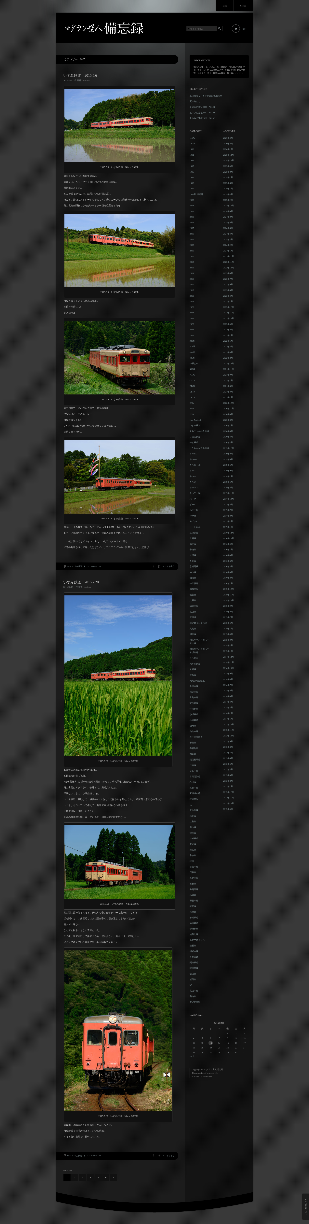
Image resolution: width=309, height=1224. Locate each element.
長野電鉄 (194, 957)
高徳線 (193, 996)
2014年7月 (228, 685)
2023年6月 (228, 284)
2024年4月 (228, 234)
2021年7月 (228, 380)
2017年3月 (228, 516)
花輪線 (193, 912)
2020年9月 (228, 414)
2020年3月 (228, 442)
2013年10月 (228, 735)
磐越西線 (194, 889)
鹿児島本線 (195, 1002)
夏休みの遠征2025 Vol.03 (202, 112)
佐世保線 (194, 583)
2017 (192, 290)
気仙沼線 (194, 810)
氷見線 (193, 816)
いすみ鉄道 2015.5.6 (80, 76)
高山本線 (194, 990)
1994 (192, 160)
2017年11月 (228, 493)
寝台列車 (194, 709)
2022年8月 (228, 329)
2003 (192, 217)
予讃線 (193, 555)
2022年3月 (228, 352)
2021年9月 (228, 375)
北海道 (193, 617)
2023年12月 (228, 256)
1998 (192, 183)
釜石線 (193, 945)
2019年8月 (228, 453)
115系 (192, 138)
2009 (192, 250)
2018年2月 (228, 487)
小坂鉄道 (194, 714)
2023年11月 (228, 262)
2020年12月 (228, 403)
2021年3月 (228, 392)
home (225, 6)
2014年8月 (228, 679)
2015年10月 (228, 600)
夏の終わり (195, 101)
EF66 (192, 414)
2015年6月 (228, 623)
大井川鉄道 (195, 663)
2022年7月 (228, 335)
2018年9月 (228, 470)
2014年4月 (228, 702)
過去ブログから (197, 940)
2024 (192, 329)
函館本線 (194, 606)
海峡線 (193, 844)
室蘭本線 (194, 697)
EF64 (192, 403)
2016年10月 (228, 538)
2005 (192, 228)
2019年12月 (228, 448)
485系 (192, 358)
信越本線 (194, 589)
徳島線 (193, 754)
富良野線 (194, 703)
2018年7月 (228, 476)
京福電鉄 (194, 566)
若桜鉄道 (194, 917)
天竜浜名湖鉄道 (197, 680)
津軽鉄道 (194, 838)
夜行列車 (194, 658)
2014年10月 (228, 668)
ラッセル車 (195, 527)
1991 (192, 155)
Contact (243, 6)
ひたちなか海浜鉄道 (199, 448)
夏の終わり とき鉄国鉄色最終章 (206, 95)
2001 (192, 205)
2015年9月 (228, 606)
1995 (192, 166)
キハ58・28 (96, 566)
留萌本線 (194, 866)
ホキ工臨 (194, 510)
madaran (86, 80)
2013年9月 (228, 741)
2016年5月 (228, 561)
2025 (192, 335)
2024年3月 (228, 239)
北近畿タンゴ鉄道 (198, 623)
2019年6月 (228, 459)
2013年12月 (228, 724)
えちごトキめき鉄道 (199, 431)
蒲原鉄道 (194, 923)
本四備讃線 (195, 776)
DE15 (192, 397)
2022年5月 (228, 341)
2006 (192, 234)
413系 (192, 346)
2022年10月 (228, 318)
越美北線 (194, 934)
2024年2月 (228, 245)
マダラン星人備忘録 (213, 1069)
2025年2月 (228, 200)
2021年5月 (228, 386)
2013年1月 (228, 786)
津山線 (193, 827)
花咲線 (193, 906)
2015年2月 (228, 645)
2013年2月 (228, 781)
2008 (192, 245)
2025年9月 (228, 166)
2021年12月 (228, 363)
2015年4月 (228, 634)
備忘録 (193, 594)
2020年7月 (228, 425)
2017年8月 (228, 504)
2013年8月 (228, 747)
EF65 (192, 408)
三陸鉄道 (194, 533)
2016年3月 (228, 572)
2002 (192, 211)
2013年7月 (228, 752)
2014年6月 (228, 690)
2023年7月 (228, 279)
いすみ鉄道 (77, 566)
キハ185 (193, 459)
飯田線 (193, 979)
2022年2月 (228, 358)
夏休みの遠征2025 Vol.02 (202, 118)
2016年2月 (228, 577)
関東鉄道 (194, 962)
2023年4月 (228, 296)
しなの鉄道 (195, 436)
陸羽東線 (194, 968)
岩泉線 (193, 742)
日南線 (193, 765)
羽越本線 (194, 900)
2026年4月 (228, 138)
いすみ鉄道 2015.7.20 (81, 582)
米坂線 (193, 895)
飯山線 (193, 974)
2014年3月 (228, 707)
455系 (192, 352)
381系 (192, 341)
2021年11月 (228, 369)
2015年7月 (228, 617)
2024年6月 (228, 222)
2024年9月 (228, 211)
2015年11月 (228, 594)
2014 (192, 273)
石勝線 (193, 872)
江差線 (193, 821)
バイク (193, 499)
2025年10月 (228, 160)
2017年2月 (228, 521)
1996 (192, 172)
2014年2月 (228, 713)
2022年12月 (228, 307)
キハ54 (193, 482)
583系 (192, 369)
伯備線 (193, 577)
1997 (192, 177)
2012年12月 (228, 792)
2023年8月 (228, 273)
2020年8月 (228, 420)
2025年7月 (228, 177)
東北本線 (194, 788)
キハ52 (86, 566)
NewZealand (195, 420)
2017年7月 (228, 510)
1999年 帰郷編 (196, 194)
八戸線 (193, 600)
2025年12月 (228, 155)
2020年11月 (228, 408)
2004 (192, 222)
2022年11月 (228, 312)
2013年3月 (228, 775)
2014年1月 (228, 719)
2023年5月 (228, 290)
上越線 (193, 538)
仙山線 (193, 572)
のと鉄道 (194, 442)
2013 (192, 267)
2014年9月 (228, 673)
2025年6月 (228, 183)
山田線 (193, 725)
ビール (193, 504)
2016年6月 (228, 555)
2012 (192, 262)
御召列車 (194, 748)
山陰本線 (194, 731)
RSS (244, 29)
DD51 (192, 386)
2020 (192, 307)
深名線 (193, 849)
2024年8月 (228, 217)
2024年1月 (228, 250)
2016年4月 (228, 566)
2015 (69, 566)
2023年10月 (228, 267)
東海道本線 (195, 793)
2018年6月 (228, 482)
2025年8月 (228, 172)
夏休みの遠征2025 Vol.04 (202, 107)
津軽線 (193, 833)
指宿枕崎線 (195, 759)
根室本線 (194, 799)
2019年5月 (228, 465)
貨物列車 (194, 929)
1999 (192, 188)
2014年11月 (228, 662)
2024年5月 (228, 228)
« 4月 (192, 1056)
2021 (192, 312)
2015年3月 (228, 640)
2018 (192, 296)
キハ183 (193, 453)
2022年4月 (228, 346)
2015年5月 (228, 628)
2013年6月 (228, 758)
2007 (192, 239)
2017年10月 (228, 499)
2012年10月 (228, 803)
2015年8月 (228, 611)
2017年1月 (228, 527)
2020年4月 (228, 436)
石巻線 (193, 883)
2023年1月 (228, 301)
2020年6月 (228, 431)
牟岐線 (193, 855)
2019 (192, 301)
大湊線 (193, 669)
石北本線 (194, 878)
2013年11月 (228, 730)
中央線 (193, 549)
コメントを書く (167, 566)
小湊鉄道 (194, 720)
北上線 (193, 611)
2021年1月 (228, 397)
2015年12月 (228, 589)
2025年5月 (228, 188)
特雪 (192, 861)
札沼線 (193, 782)
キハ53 (193, 476)
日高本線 (194, 771)
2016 (192, 284)
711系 (192, 375)
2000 (192, 200)
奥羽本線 (194, 686)
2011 (192, 256)
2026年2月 (228, 143)
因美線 (193, 634)
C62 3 (192, 380)
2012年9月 (228, 809)
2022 (192, 318)
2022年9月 (228, 324)
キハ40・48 (195, 465)
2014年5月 (228, 696)
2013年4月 (228, 769)
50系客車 (194, 363)
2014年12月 (228, 657)
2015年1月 (228, 651)
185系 (192, 143)
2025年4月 (228, 194)
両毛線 (193, 544)
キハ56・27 (195, 487)
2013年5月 (228, 764)
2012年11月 (228, 797)
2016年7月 (228, 549)
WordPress (207, 1076)
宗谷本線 (194, 692)
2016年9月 (228, 544)
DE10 (192, 392)
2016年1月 (228, 583)
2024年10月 (228, 205)
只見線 (193, 628)
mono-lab (213, 1073)
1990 (192, 149)
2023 (192, 324)
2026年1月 (228, 149)
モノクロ (194, 521)
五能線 (193, 561)
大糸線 (193, 675)
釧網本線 (194, 951)
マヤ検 (193, 516)
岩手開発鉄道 (196, 737)
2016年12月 (228, 533)
